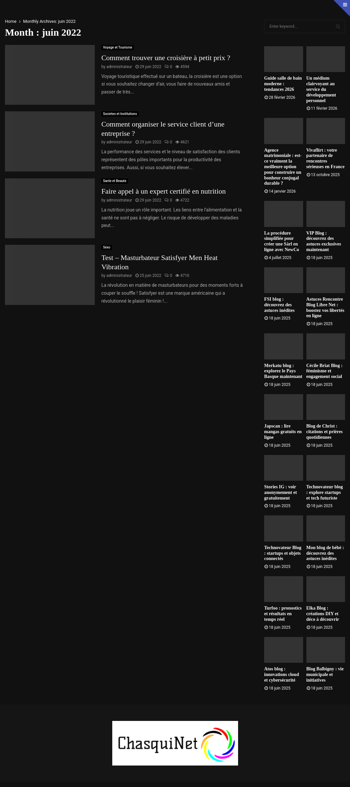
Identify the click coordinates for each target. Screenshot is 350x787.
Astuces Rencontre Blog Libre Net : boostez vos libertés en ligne (325, 307)
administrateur (119, 66)
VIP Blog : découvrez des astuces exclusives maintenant (323, 241)
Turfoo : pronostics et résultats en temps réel (283, 614)
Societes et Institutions (120, 114)
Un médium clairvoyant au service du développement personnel (321, 89)
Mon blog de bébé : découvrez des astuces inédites (325, 553)
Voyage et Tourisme (117, 47)
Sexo (106, 247)
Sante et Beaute (114, 181)
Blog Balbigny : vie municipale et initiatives (325, 674)
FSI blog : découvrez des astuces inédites (279, 305)
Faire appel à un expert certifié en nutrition (163, 191)
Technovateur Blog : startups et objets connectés (282, 553)
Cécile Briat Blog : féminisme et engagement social (324, 371)
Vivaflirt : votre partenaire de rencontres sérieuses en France (325, 158)
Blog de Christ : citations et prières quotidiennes (324, 432)
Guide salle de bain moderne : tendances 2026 (283, 84)
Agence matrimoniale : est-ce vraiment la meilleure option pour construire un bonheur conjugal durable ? (283, 167)
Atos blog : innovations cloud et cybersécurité (281, 674)
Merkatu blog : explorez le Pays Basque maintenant (283, 371)
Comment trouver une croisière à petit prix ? (165, 58)
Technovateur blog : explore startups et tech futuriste (324, 492)
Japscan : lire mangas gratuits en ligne (283, 432)
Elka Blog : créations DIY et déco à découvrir (322, 614)
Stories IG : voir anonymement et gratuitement (280, 492)
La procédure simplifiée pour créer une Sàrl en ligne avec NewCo (281, 241)
